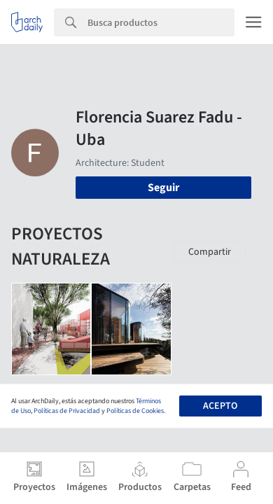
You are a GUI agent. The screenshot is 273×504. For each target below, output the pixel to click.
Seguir (163, 187)
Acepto (220, 406)
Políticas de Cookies (135, 411)
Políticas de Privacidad (67, 411)
